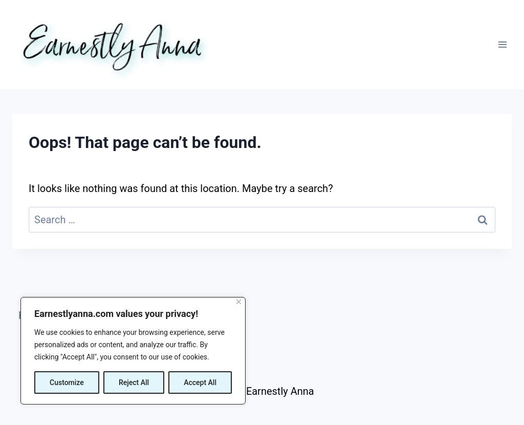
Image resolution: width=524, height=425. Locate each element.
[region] (133, 351)
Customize (67, 382)
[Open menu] (502, 44)
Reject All (134, 382)
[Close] (238, 302)
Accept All (200, 382)
